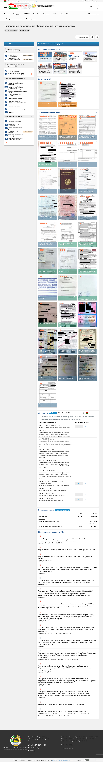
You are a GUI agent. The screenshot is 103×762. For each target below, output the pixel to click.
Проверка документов (14, 121)
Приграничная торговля (14, 19)
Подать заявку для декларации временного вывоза (17, 70)
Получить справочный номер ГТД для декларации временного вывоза (17, 91)
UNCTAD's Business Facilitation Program (62, 760)
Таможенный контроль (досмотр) (14, 94)
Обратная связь (93, 14)
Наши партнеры (67, 745)
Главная (7, 14)
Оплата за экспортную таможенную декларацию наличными (15, 83)
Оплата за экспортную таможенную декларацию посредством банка (15, 87)
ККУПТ (27, 14)
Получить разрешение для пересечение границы (15, 138)
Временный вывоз (11, 30)
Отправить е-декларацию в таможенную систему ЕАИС (16, 74)
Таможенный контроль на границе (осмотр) (15, 135)
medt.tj (32, 750)
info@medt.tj (34, 748)
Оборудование (24, 30)
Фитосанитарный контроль (13, 132)
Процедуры (17, 14)
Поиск (93, 7)
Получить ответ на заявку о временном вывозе (14, 59)
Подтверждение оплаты (15, 98)
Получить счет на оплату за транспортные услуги (16, 105)
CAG (61, 14)
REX (67, 14)
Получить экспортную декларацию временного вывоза (17, 101)
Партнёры (36, 14)
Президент (46, 14)
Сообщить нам (82, 37)
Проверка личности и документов (14, 124)
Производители (31, 19)
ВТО (55, 14)
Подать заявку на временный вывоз (13, 55)
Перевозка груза (13, 112)
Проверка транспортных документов (15, 128)
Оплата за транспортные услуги (17, 108)
